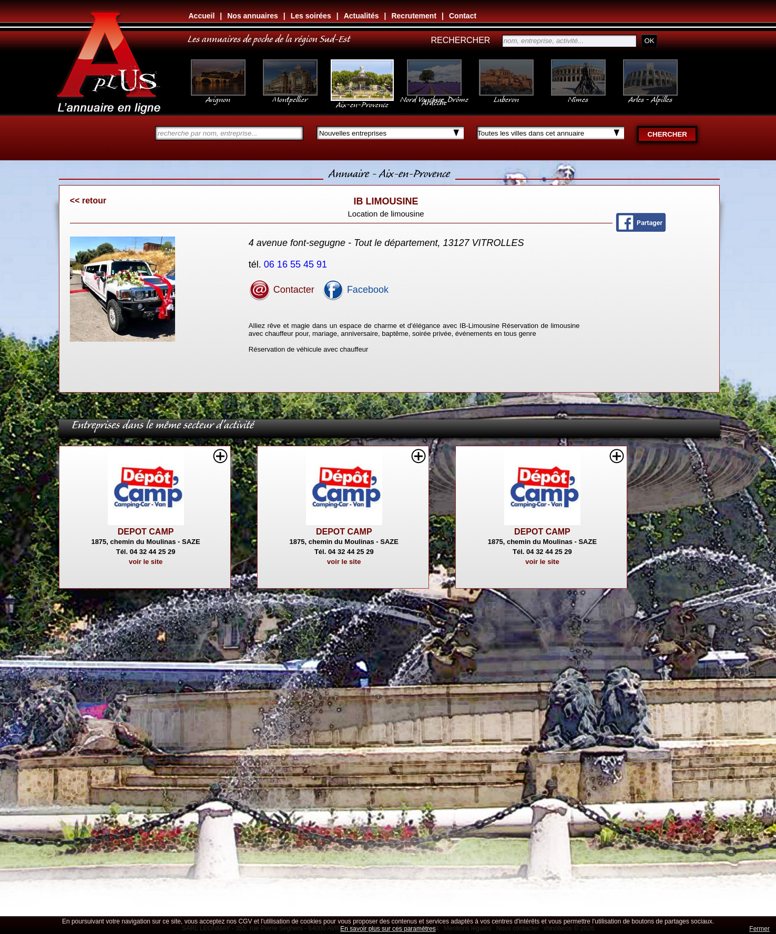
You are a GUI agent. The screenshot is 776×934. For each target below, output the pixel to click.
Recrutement (413, 16)
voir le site (145, 562)
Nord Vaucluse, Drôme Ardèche (434, 95)
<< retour (88, 200)
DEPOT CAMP (146, 531)
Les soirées (311, 16)
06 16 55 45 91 (297, 264)
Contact (462, 16)
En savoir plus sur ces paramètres (387, 928)
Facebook (355, 289)
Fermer (759, 928)
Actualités (361, 16)
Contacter (281, 289)
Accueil (202, 16)
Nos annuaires (252, 16)
